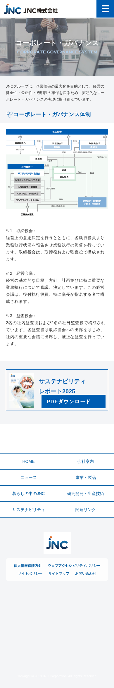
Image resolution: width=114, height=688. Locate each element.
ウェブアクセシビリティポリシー (74, 565)
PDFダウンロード (69, 401)
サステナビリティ (28, 509)
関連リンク (85, 509)
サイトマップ (58, 573)
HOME (29, 461)
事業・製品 (85, 477)
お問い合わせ (85, 573)
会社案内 (85, 461)
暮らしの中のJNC (28, 493)
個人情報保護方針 (28, 565)
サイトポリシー (30, 573)
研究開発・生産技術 (85, 493)
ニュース (28, 477)
